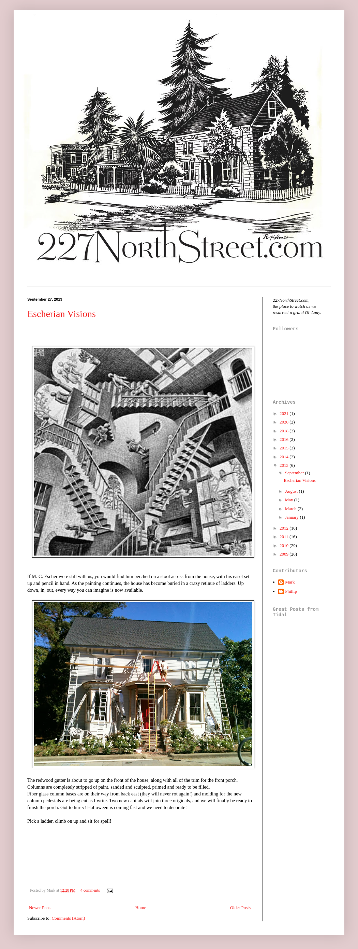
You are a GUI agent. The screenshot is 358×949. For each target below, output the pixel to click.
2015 (284, 447)
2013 (284, 465)
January (292, 517)
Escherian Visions (61, 313)
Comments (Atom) (68, 918)
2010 (284, 545)
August (292, 491)
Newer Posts (40, 907)
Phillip (291, 591)
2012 (284, 528)
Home (140, 907)
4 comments (90, 890)
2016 (284, 439)
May (289, 499)
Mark (290, 582)
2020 (284, 422)
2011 (284, 536)
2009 (284, 554)
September (295, 472)
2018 (284, 430)
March (291, 508)
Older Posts (240, 907)
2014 (284, 456)
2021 (284, 413)
